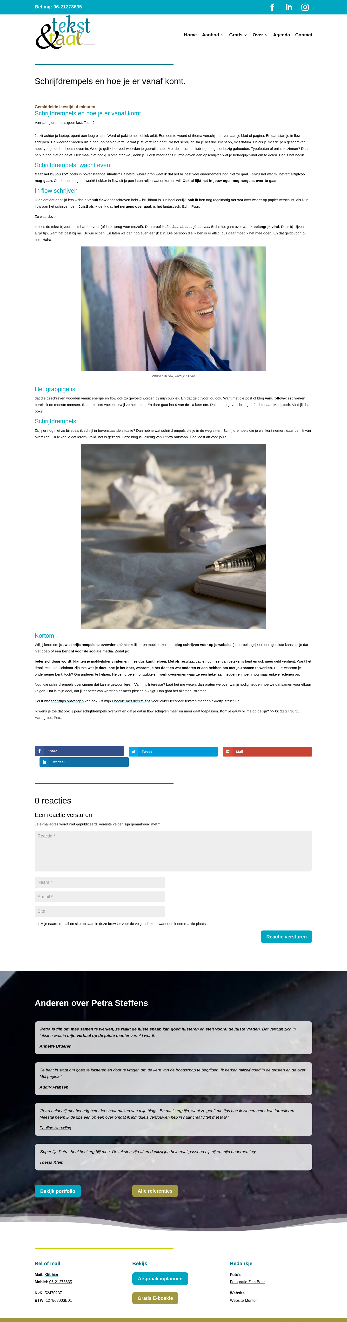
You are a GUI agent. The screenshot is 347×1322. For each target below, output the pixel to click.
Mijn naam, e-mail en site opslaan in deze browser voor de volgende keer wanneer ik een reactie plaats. (123, 912)
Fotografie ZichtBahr (247, 1271)
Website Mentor (243, 1290)
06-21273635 (67, 6)
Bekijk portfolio (57, 1180)
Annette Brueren (56, 1035)
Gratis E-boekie (155, 1287)
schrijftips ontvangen (67, 701)
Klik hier (51, 1264)
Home (190, 35)
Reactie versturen (286, 925)
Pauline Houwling (55, 1117)
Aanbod (210, 35)
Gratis (235, 35)
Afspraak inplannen (160, 1267)
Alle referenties (155, 1180)
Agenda (281, 35)
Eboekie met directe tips (131, 701)
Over (258, 35)
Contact (303, 35)
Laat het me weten (181, 684)
